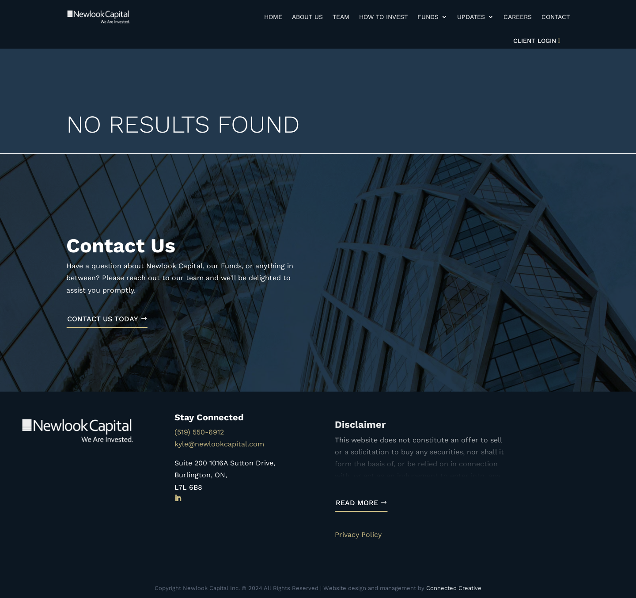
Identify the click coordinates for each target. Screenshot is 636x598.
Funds (428, 16)
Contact (555, 16)
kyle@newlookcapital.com (219, 444)
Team (341, 16)
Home (273, 16)
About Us (307, 16)
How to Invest (383, 16)
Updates (471, 16)
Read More (357, 503)
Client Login (534, 40)
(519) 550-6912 (199, 432)
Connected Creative (453, 588)
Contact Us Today (102, 319)
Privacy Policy (358, 534)
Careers (518, 16)
